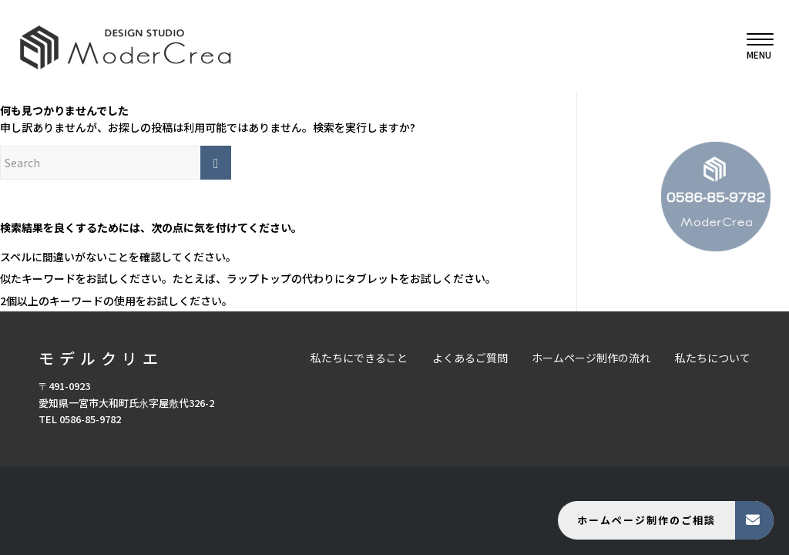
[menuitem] (755, 46)
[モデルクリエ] (125, 46)
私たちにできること (359, 357)
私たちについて (712, 357)
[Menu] (755, 46)
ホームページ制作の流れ (591, 357)
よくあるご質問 (470, 357)
